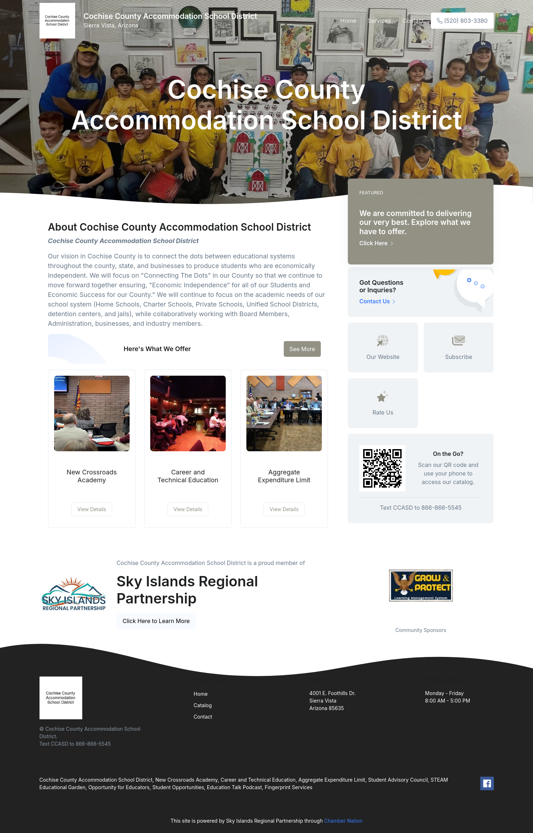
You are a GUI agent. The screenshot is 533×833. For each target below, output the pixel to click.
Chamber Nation (343, 821)
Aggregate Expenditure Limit (284, 476)
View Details (91, 509)
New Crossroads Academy (92, 476)
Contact (412, 20)
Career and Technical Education (187, 476)
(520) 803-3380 (462, 20)
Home (348, 20)
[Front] (59, 20)
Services (379, 20)
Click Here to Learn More (156, 620)
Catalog (203, 705)
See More (302, 349)
